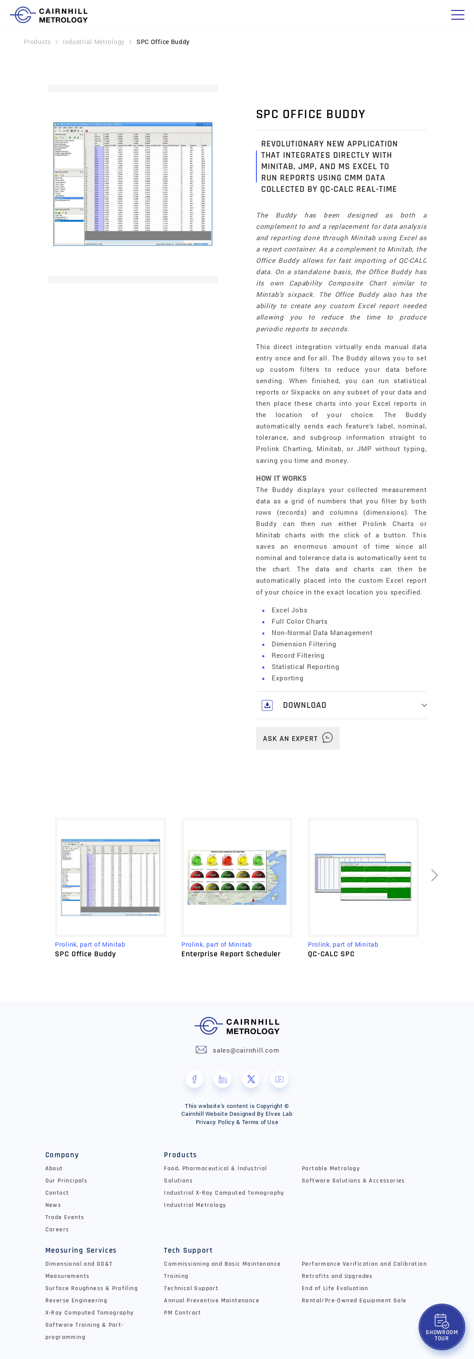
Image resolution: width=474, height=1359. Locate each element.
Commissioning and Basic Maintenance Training (222, 1270)
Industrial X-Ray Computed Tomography (224, 1193)
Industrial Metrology (94, 41)
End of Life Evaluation (335, 1288)
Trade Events (65, 1217)
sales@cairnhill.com (246, 1050)
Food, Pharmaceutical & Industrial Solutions (215, 1175)
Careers (57, 1229)
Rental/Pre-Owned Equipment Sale (354, 1301)
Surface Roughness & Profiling (91, 1288)
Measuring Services (81, 1250)
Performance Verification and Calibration (364, 1264)
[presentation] (434, 888)
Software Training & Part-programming (84, 1331)
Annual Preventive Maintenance (211, 1301)
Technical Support (191, 1288)
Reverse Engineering (76, 1301)
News (53, 1205)
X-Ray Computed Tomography (89, 1313)
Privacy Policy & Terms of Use (237, 1122)
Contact (57, 1193)
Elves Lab (279, 1114)
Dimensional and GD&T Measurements (79, 1270)
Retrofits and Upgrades (337, 1276)
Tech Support (188, 1250)
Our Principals (66, 1181)
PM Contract (182, 1313)
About (54, 1168)
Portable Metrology (331, 1168)
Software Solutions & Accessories (353, 1181)
